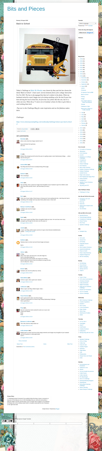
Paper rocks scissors (85, 175)
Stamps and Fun (84, 268)
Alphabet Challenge (84, 339)
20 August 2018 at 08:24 (26, 149)
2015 (81, 132)
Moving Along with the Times (87, 332)
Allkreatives (82, 151)
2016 (81, 130)
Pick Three (82, 222)
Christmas (83, 90)
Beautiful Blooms (84, 215)
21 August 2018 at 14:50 (26, 291)
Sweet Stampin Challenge (86, 389)
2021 (81, 69)
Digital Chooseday (84, 284)
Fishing (83, 96)
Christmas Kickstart (84, 281)
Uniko (81, 357)
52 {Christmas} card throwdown (84, 365)
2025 (81, 61)
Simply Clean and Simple (86, 356)
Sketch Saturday (84, 387)
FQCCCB (82, 203)
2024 (81, 63)
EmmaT (22, 268)
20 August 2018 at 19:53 (26, 223)
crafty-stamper (24, 330)
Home (44, 344)
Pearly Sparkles (83, 178)
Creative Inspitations (85, 302)
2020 (81, 71)
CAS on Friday (83, 341)
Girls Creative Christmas (86, 247)
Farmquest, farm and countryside (85, 199)
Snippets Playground (85, 254)
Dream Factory (83, 221)
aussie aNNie (23, 164)
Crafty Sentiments (84, 282)
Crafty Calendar (83, 375)
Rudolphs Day (83, 231)
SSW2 (81, 315)
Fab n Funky (83, 305)
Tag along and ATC (84, 185)
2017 (81, 128)
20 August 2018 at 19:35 (26, 212)
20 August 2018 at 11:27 (26, 191)
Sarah (21, 217)
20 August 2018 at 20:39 (26, 235)
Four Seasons (83, 165)
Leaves (83, 88)
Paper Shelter (83, 309)
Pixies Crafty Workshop (85, 253)
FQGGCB (82, 348)
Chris (21, 182)
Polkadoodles (83, 354)
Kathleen (22, 240)
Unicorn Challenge (84, 293)
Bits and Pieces (26, 9)
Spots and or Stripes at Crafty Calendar (86, 109)
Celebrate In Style (85, 106)
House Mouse (83, 265)
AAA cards (82, 238)
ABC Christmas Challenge (86, 300)
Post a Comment (23, 340)
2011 (81, 140)
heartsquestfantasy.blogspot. (87, 380)
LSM (81, 352)
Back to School (84, 94)
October (83, 82)
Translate (88, 25)
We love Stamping (84, 256)
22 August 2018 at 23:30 (26, 337)
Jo (21, 154)
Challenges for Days (85, 192)
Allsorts (81, 369)
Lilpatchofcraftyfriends (85, 249)
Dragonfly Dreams (84, 243)
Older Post (69, 344)
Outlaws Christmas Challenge (87, 169)
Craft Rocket (83, 327)
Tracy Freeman (24, 295)
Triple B (81, 270)
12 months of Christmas (85, 149)
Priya (21, 308)
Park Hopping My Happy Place (87, 176)
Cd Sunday (82, 241)
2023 (81, 65)
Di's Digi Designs (84, 377)
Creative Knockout (84, 329)
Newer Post (19, 344)
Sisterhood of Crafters (85, 313)
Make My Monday (37, 90)
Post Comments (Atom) (28, 346)
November (84, 80)
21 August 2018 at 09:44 (26, 272)
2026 (81, 59)
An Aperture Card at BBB (87, 92)
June (82, 114)
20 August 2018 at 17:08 (26, 202)
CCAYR (81, 155)
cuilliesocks (23, 286)
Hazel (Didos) (23, 277)
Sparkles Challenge (84, 224)
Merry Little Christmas (85, 167)
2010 (81, 142)
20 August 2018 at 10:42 (26, 177)
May (82, 116)
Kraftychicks (83, 330)
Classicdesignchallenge (85, 217)
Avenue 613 (83, 240)
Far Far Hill (23, 131)
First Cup (82, 202)
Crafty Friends (83, 373)
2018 (81, 76)
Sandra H (22, 173)
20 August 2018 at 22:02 (26, 263)
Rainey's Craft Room (25, 206)
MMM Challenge (84, 267)
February (83, 123)
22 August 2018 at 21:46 (26, 325)
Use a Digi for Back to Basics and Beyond (86, 101)
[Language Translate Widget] (87, 23)
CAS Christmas (83, 153)
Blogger (57, 409)
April (82, 119)
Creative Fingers (84, 346)
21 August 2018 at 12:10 (26, 282)
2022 (81, 67)
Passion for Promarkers (85, 289)
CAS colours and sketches (86, 279)
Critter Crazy (83, 162)
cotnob (22, 228)
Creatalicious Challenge (85, 219)
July (82, 112)
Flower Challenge (84, 163)
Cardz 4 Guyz (83, 277)
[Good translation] (4, 421)
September (84, 84)
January (83, 125)
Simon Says (83, 311)
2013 (81, 136)
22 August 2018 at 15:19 (26, 316)
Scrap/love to (83, 180)
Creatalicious (83, 160)
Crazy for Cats (83, 344)
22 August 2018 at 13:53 (26, 303)
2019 (81, 73)
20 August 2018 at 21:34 (26, 247)
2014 (81, 134)
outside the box (83, 173)
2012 (81, 138)
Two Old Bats (83, 208)
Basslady (22, 139)
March (83, 121)
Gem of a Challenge (84, 378)
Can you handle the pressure (87, 371)
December (84, 77)
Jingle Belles (83, 350)
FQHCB (82, 245)
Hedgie (83, 98)
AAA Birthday (83, 263)
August (83, 86)
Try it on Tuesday (84, 291)
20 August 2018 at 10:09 (26, 168)
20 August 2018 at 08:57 (26, 159)
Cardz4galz (82, 323)
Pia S (21, 196)
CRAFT (81, 325)
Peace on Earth (83, 251)
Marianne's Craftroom (26, 321)
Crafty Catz (82, 343)
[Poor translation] (10, 421)
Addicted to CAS (84, 367)
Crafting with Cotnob (30, 231)
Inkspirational (83, 382)
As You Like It (83, 321)
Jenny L (22, 252)
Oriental (83, 104)
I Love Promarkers (84, 307)
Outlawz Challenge (84, 171)
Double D (82, 303)
